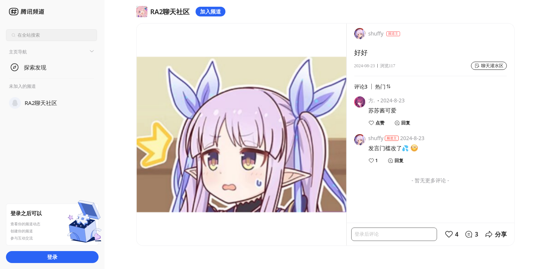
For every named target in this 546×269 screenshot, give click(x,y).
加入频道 (210, 11)
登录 (52, 256)
